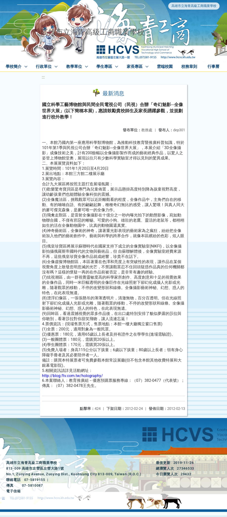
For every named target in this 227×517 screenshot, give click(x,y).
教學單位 (74, 66)
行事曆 (213, 66)
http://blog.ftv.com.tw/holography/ (72, 375)
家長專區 (135, 66)
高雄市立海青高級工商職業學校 (193, 6)
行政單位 (44, 66)
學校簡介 (13, 66)
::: (43, 77)
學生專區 (104, 66)
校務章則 (189, 66)
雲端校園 (165, 66)
